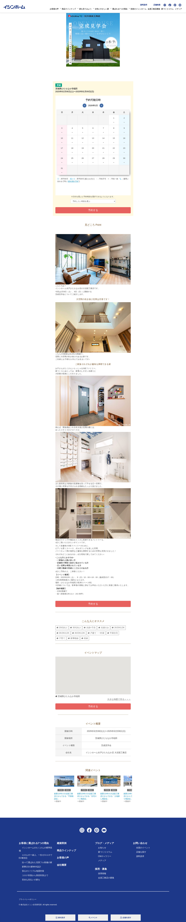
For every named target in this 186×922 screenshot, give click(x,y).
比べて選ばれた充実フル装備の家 (37, 864)
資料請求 (144, 4)
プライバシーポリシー (27, 901)
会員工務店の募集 (106, 879)
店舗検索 (157, 4)
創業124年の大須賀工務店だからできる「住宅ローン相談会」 (87, 797)
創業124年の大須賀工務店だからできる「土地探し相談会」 (110, 797)
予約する (93, 603)
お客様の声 (54, 8)
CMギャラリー (104, 858)
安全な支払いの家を (31, 881)
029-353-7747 (73, 181)
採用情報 (102, 875)
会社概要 (61, 866)
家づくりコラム (168, 8)
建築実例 (61, 844)
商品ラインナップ (70, 8)
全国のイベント (143, 849)
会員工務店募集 (155, 8)
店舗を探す (141, 854)
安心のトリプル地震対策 (33, 873)
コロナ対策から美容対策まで (35, 877)
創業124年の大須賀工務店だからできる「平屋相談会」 (63, 797)
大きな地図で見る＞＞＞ (119, 700)
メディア (179, 8)
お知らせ (102, 849)
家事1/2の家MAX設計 (31, 868)
